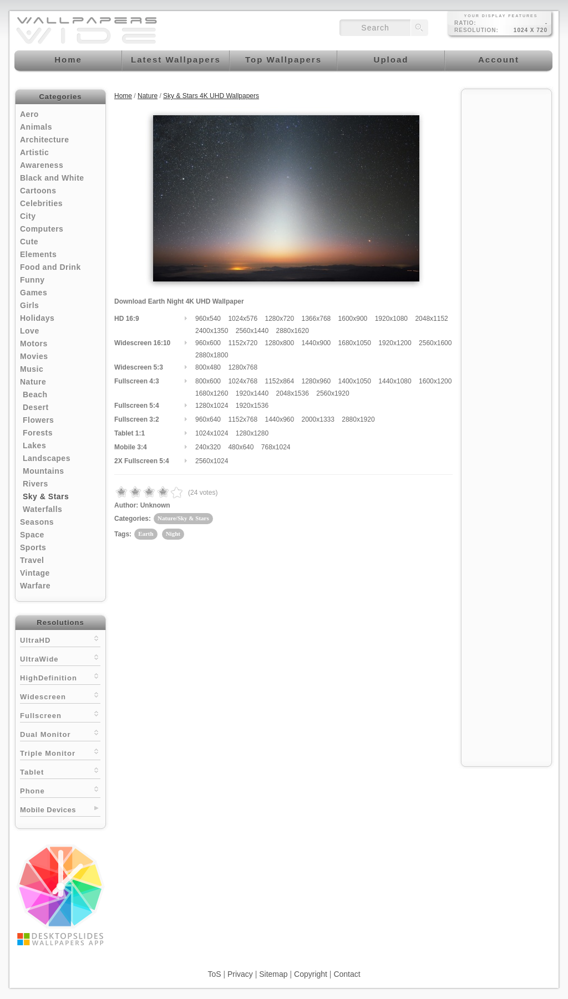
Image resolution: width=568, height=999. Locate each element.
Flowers (38, 420)
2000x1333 (318, 419)
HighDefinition (60, 677)
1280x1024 (211, 405)
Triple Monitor (60, 752)
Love (29, 330)
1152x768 (242, 419)
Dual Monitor (60, 733)
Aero (29, 114)
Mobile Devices (48, 810)
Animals (36, 126)
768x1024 (276, 447)
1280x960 (316, 381)
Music (31, 369)
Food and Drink (50, 267)
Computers (41, 228)
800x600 (208, 381)
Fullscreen (60, 714)
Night (173, 533)
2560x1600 (435, 343)
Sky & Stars (46, 496)
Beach (35, 394)
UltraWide (60, 658)
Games (33, 292)
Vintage (35, 572)
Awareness (41, 165)
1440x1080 (394, 381)
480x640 (240, 447)
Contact (346, 974)
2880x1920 (358, 419)
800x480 (208, 367)
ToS (214, 974)
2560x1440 (252, 331)
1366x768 (316, 318)
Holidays (37, 318)
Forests (38, 432)
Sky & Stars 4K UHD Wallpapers (211, 96)
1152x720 (242, 343)
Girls (29, 305)
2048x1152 (431, 318)
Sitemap (273, 974)
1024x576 (242, 318)
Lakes (34, 445)
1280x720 (279, 318)
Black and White (52, 177)
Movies (34, 356)
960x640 (208, 419)
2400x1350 (211, 331)
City (28, 216)
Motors (34, 343)
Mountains (43, 471)
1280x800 (279, 343)
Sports (33, 547)
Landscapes (46, 458)
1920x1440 (252, 393)
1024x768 (242, 381)
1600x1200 (435, 381)
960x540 (208, 318)
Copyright (310, 974)
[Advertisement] (506, 261)
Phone (60, 790)
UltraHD (60, 639)
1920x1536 (252, 405)
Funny (32, 279)
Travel (32, 560)
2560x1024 (211, 461)
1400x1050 (354, 381)
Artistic (34, 152)
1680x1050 (354, 343)
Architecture (44, 139)
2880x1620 (292, 331)
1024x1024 (211, 433)
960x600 (208, 343)
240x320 (208, 447)
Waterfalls (42, 509)
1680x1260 (211, 393)
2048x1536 (292, 393)
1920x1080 (391, 318)
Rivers (35, 483)
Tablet (60, 771)
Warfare (35, 585)
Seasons (37, 522)
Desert (36, 407)
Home (123, 96)
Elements (38, 254)
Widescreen (60, 695)
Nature (33, 381)
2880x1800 (211, 355)
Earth (146, 533)
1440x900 (316, 343)
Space (32, 534)
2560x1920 (332, 393)
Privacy (240, 974)
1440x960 (279, 419)
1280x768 (242, 367)
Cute (29, 241)
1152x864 (279, 381)
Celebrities (41, 203)
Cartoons (38, 190)
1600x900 (353, 318)
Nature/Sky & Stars (183, 518)
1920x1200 (394, 343)
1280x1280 (252, 433)
